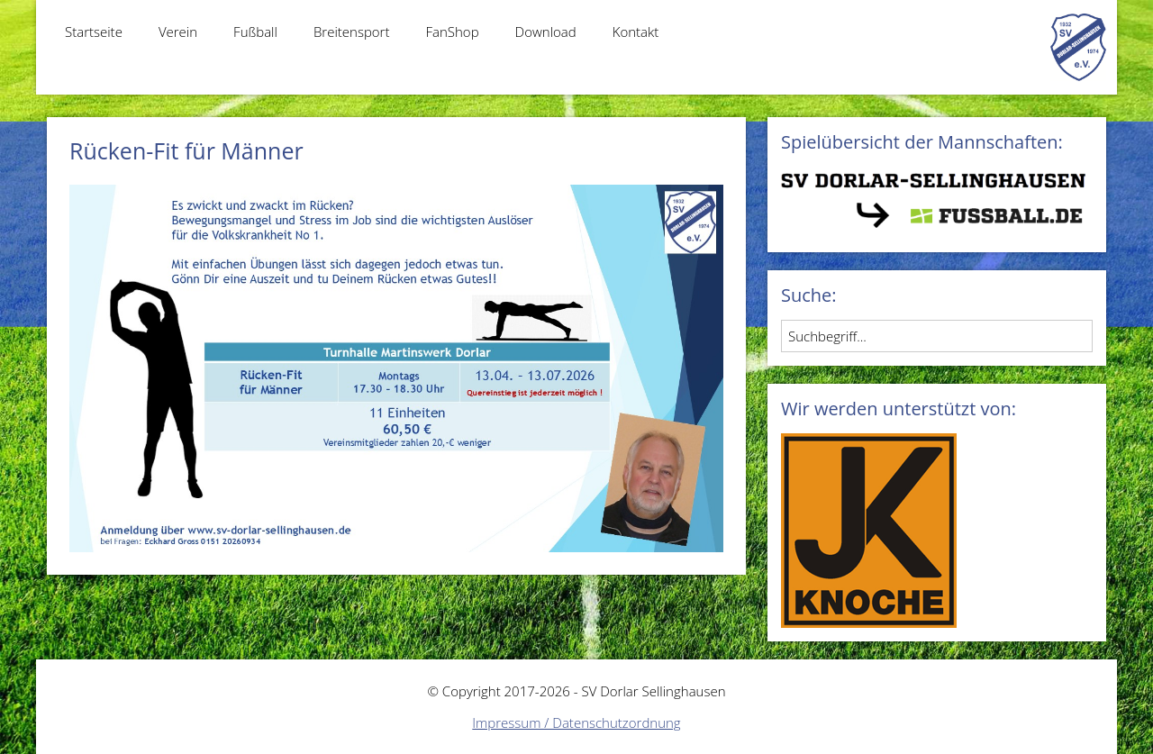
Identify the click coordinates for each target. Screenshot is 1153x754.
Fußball (255, 32)
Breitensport (351, 32)
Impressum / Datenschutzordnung (576, 722)
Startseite (94, 32)
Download (545, 32)
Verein (178, 32)
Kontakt (636, 32)
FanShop (451, 32)
